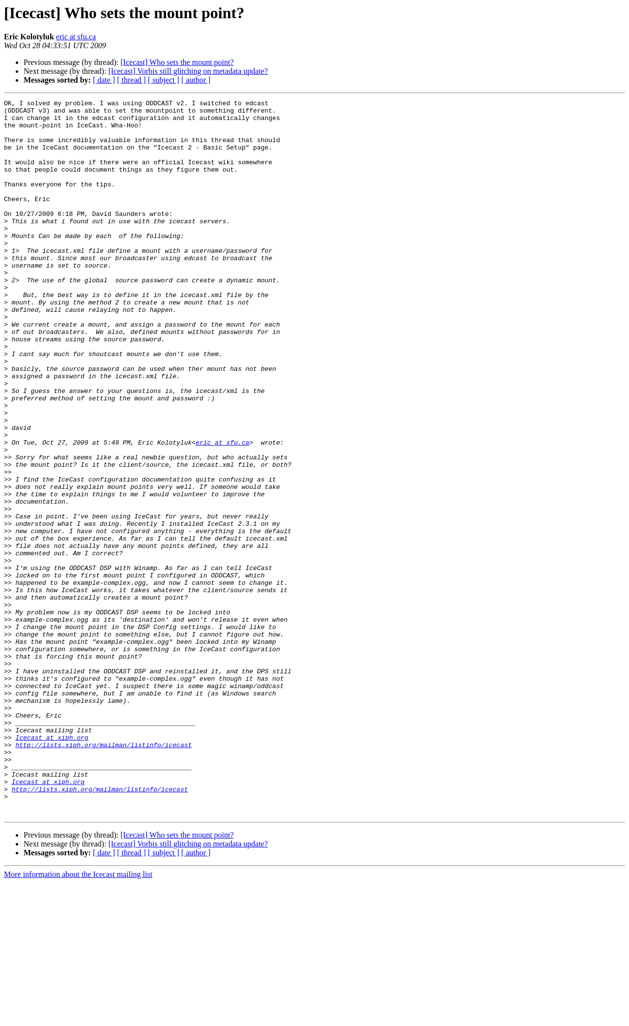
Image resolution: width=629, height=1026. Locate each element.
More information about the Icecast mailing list (78, 1017)
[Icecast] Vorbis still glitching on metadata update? (188, 71)
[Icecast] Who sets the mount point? (176, 62)
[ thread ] (131, 80)
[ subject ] (163, 80)
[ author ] (196, 80)
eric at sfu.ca (76, 36)
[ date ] (104, 80)
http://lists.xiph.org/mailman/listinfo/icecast (103, 874)
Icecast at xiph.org (51, 865)
